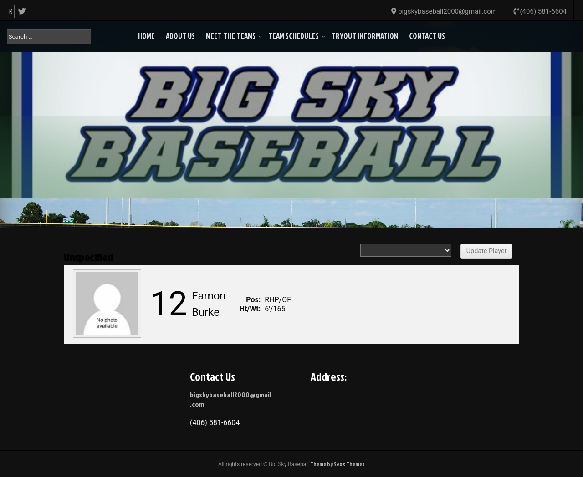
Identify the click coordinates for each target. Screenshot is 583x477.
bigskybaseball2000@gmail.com (230, 399)
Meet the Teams (231, 35)
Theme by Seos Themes (337, 464)
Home (146, 35)
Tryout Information (365, 35)
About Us (180, 35)
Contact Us (427, 35)
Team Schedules (293, 35)
